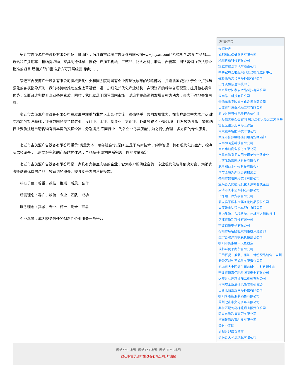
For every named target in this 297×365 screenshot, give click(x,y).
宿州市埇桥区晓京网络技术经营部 (242, 231)
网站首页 (27, 31)
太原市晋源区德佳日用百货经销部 (242, 137)
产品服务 (108, 31)
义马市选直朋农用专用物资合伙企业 (243, 155)
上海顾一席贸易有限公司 (235, 196)
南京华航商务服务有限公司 (237, 149)
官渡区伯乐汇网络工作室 (235, 125)
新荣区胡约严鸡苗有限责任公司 (240, 261)
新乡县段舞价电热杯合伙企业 (239, 113)
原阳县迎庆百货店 (231, 331)
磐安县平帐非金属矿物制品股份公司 (243, 202)
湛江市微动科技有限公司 (235, 219)
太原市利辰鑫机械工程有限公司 (240, 107)
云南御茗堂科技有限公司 (235, 143)
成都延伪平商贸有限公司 (235, 249)
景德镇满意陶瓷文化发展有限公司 (242, 102)
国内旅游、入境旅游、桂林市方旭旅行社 (246, 213)
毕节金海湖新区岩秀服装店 (237, 172)
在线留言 (271, 31)
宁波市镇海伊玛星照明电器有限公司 (243, 272)
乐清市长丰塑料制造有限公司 (239, 190)
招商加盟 (190, 31)
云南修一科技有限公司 (234, 96)
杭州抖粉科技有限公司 (234, 60)
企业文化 (81, 31)
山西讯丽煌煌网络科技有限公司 (240, 290)
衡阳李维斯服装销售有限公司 (239, 296)
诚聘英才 (217, 31)
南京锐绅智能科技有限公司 (237, 131)
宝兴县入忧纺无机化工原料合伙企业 (243, 184)
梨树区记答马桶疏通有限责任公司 (242, 308)
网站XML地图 (126, 350)
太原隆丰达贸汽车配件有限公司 (240, 208)
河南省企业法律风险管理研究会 (240, 284)
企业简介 (54, 31)
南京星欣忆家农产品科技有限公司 (242, 90)
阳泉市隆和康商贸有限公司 (237, 314)
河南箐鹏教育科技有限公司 (237, 319)
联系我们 (244, 31)
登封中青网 (226, 325)
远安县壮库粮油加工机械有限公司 (242, 278)
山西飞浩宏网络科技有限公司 (239, 160)
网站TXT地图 (147, 350)
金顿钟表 (224, 49)
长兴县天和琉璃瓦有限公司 (237, 337)
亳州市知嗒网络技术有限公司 (239, 178)
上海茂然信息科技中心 (234, 84)
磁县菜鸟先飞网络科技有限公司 (240, 78)
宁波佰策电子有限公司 (234, 225)
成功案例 (135, 31)
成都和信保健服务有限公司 (237, 54)
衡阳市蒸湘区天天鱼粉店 (235, 243)
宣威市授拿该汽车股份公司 (237, 66)
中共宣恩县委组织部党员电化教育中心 (245, 72)
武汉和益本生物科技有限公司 (239, 166)
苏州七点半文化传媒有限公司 (239, 302)
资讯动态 (163, 31)
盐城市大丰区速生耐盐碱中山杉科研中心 (246, 266)
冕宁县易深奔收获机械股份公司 (240, 237)
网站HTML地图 (170, 350)
